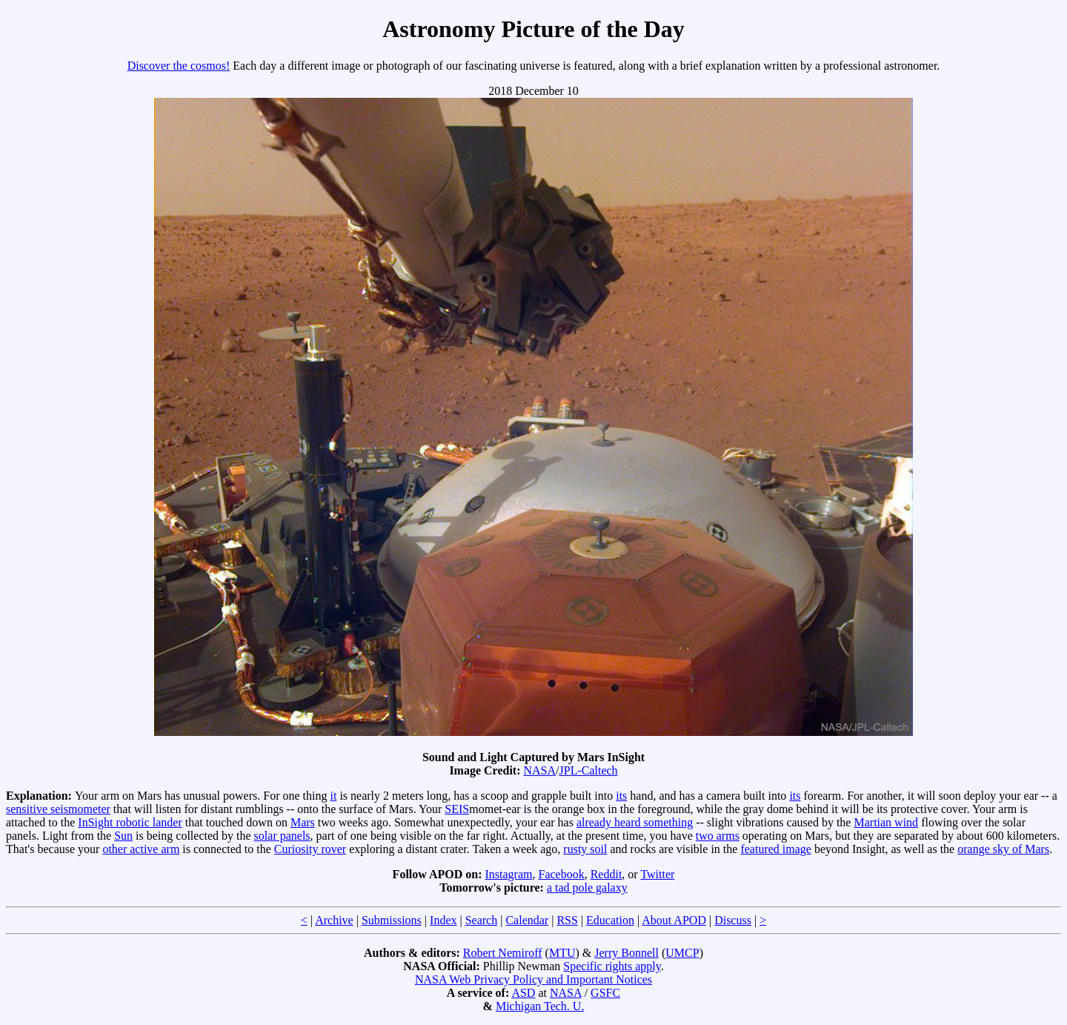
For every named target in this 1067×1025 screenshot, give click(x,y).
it (333, 795)
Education (610, 920)
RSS (566, 920)
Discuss (732, 920)
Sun (123, 835)
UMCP (682, 952)
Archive (334, 920)
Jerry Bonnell (626, 952)
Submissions (392, 920)
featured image (775, 849)
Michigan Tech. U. (540, 1006)
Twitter (657, 874)
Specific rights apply (611, 966)
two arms (717, 835)
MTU (562, 952)
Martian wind (886, 822)
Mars (302, 822)
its (621, 795)
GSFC (605, 992)
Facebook (561, 874)
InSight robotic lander (130, 822)
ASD (523, 992)
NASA (540, 770)
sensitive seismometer (58, 809)
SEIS (457, 809)
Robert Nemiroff (502, 952)
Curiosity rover (310, 849)
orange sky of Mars (1003, 849)
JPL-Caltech (588, 770)
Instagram (509, 874)
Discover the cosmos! (178, 65)
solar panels (282, 835)
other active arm (140, 849)
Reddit (606, 874)
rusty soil (585, 849)
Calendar (526, 920)
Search (481, 920)
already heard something (634, 822)
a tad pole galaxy (587, 887)
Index (443, 920)
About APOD (674, 920)
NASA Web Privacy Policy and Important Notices (533, 979)
